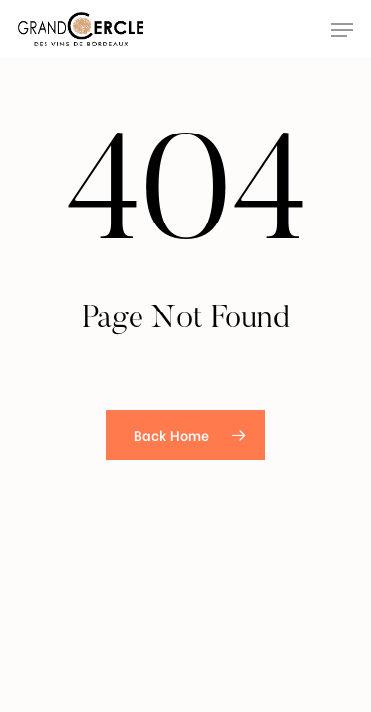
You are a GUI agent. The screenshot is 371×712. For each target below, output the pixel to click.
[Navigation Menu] (342, 30)
